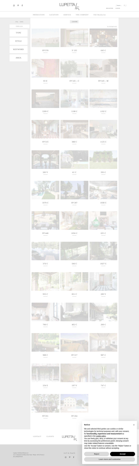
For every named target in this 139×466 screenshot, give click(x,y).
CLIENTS (50, 436)
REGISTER (109, 8)
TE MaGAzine (100, 14)
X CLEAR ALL (112, 26)
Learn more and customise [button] (110, 459)
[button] (134, 425)
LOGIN (117, 8)
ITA (16, 21)
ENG (22, 21)
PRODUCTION (39, 14)
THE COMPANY (82, 14)
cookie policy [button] (101, 436)
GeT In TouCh (69, 453)
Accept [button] (123, 454)
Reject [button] (96, 454)
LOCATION (54, 14)
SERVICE (67, 14)
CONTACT (37, 436)
